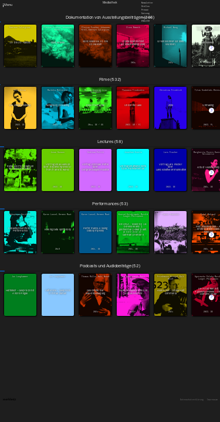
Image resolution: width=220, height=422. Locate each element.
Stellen (145, 6)
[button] (211, 48)
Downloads (146, 17)
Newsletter (147, 2)
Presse (144, 10)
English (145, 20)
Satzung (145, 13)
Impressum (212, 400)
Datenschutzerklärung (192, 400)
